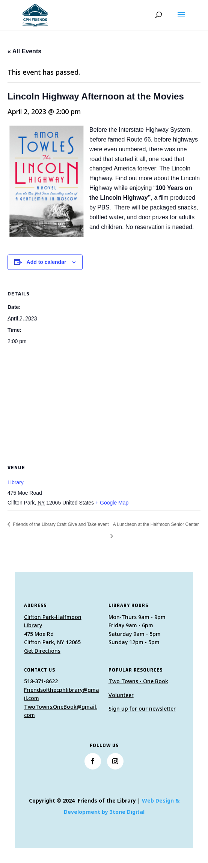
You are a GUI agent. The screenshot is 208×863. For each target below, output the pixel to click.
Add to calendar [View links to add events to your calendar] (46, 262)
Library (16, 482)
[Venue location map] (104, 406)
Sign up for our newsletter (142, 708)
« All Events (24, 51)
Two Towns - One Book (138, 681)
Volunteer (121, 695)
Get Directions (42, 650)
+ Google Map (111, 503)
